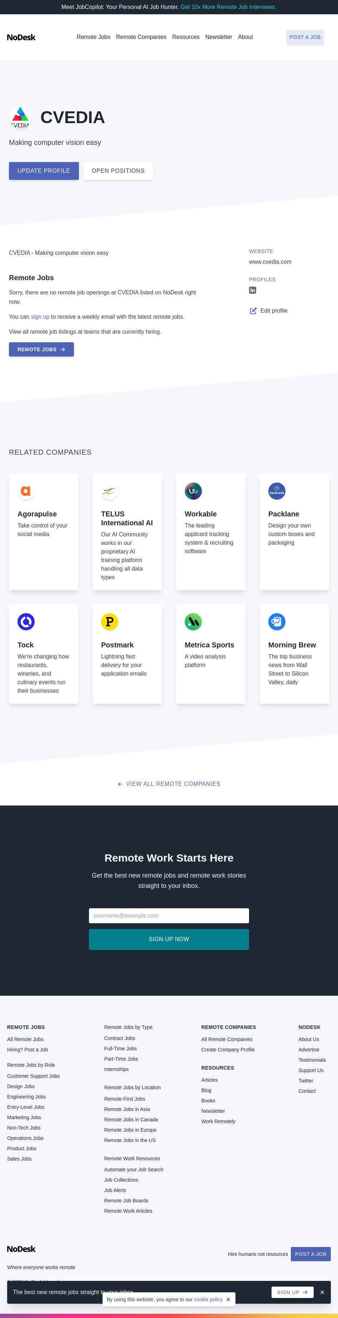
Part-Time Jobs (121, 1059)
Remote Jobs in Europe (130, 1130)
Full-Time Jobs (120, 1048)
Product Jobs (21, 1148)
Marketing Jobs (24, 1117)
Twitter (305, 1081)
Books (208, 1101)
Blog (207, 1090)
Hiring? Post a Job (27, 1049)
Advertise (308, 1049)
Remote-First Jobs (124, 1099)
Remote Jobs (93, 37)
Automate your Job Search (134, 1169)
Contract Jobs (119, 1038)
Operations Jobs (25, 1138)
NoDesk (309, 1027)
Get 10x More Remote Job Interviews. (228, 7)
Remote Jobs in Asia (127, 1109)
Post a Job (311, 1254)
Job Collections (121, 1180)
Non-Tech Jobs (23, 1128)
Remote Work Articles (128, 1211)
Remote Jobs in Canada (131, 1119)
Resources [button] (185, 37)
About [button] (245, 37)
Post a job (305, 37)
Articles (210, 1080)
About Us (308, 1039)
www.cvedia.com (270, 262)
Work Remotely (218, 1121)
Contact (306, 1091)
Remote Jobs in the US (130, 1140)
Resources (218, 1068)
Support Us (310, 1070)
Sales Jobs (19, 1159)
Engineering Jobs (26, 1097)
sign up (40, 317)
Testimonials (312, 1060)
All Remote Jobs (25, 1039)
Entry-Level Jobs (25, 1107)
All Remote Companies (227, 1039)
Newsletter (219, 37)
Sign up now (169, 939)
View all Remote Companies (169, 784)
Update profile (44, 171)
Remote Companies (141, 37)
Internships (116, 1069)
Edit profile (268, 311)
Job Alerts (115, 1190)
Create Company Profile (228, 1049)
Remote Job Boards (126, 1200)
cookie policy (208, 1299)
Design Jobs (21, 1086)
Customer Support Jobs (33, 1076)
